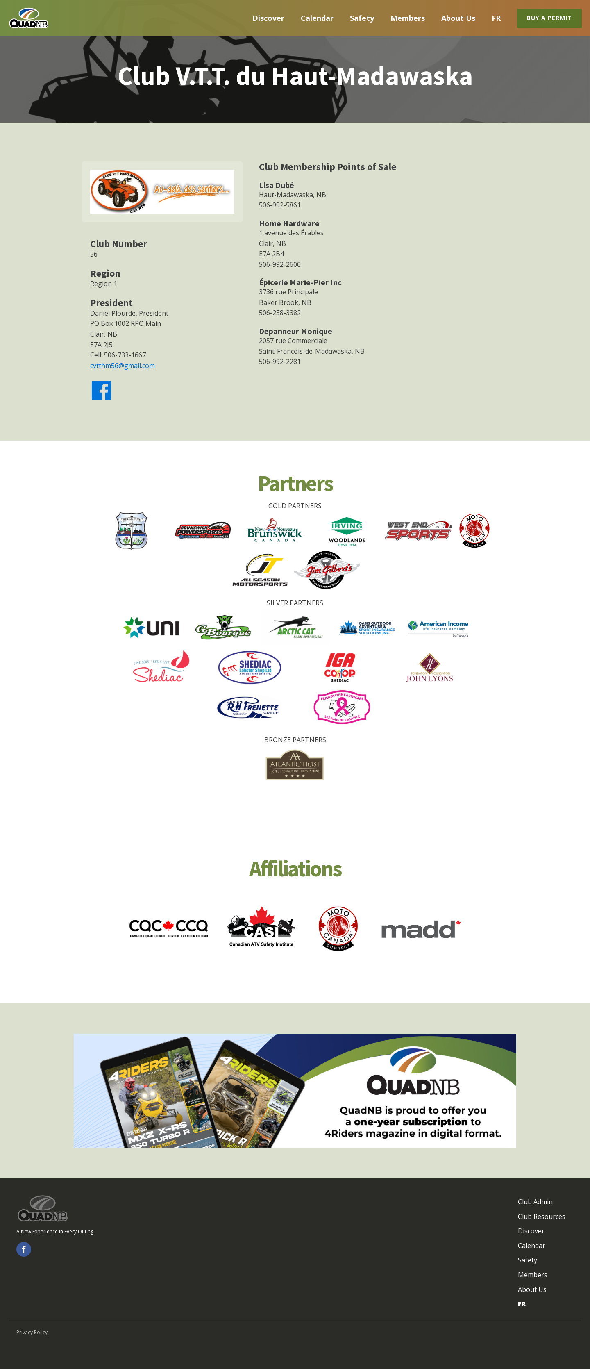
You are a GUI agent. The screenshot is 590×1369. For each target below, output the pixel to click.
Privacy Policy (32, 1332)
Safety (362, 18)
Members (407, 18)
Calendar (317, 18)
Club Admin (535, 1201)
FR (496, 18)
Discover (268, 18)
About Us (458, 18)
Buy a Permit (549, 18)
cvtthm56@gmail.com (122, 365)
